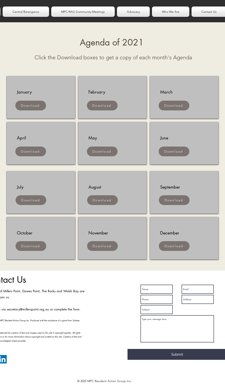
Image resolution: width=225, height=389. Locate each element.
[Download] (30, 105)
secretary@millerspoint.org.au (28, 309)
